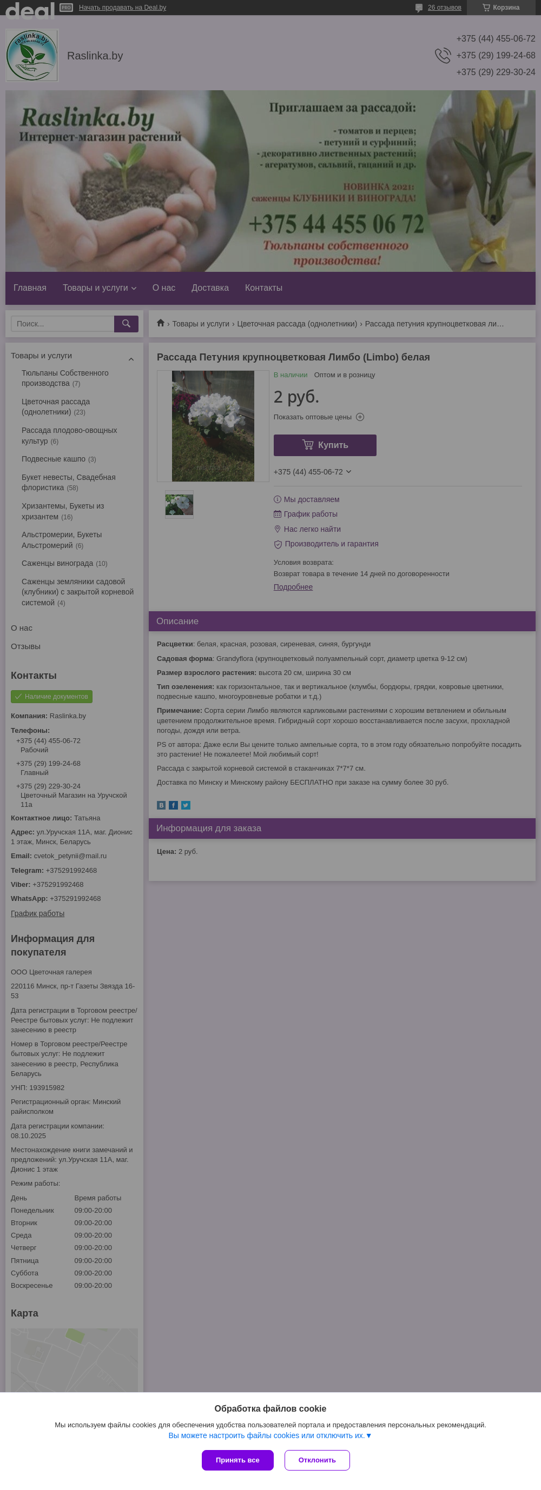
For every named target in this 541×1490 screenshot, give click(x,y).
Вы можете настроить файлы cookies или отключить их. (266, 1435)
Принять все (238, 1460)
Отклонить (317, 1460)
